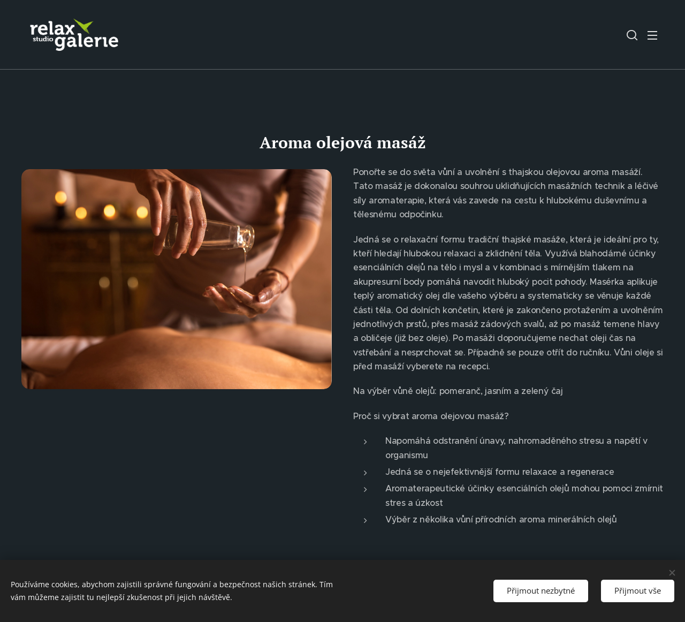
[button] (632, 34)
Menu (652, 35)
